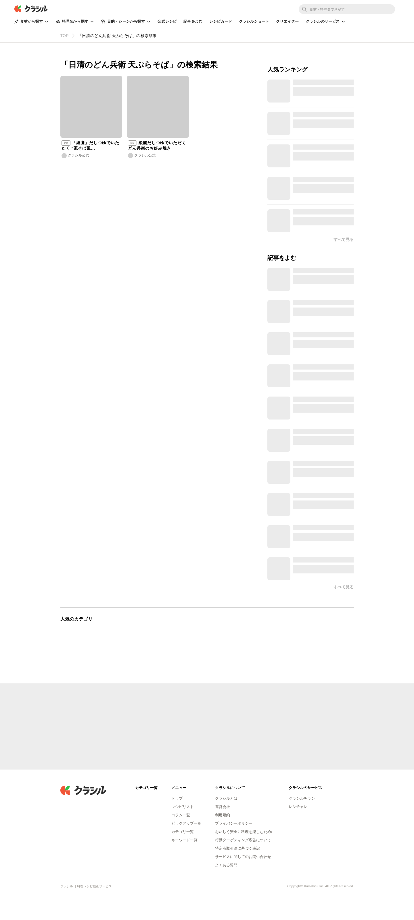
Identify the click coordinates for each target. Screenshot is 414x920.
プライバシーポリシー (233, 823)
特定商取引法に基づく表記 (237, 848)
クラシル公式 (78, 155)
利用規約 (222, 815)
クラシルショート (254, 21)
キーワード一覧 (184, 840)
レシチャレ (298, 807)
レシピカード (220, 21)
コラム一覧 (180, 815)
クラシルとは (226, 798)
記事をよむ (192, 21)
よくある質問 (226, 865)
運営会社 (222, 807)
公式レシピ (167, 21)
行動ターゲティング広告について (243, 840)
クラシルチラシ (302, 798)
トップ (177, 798)
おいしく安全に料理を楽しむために (245, 832)
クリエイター (287, 21)
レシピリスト (182, 807)
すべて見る (344, 587)
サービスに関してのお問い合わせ (243, 857)
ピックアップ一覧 (186, 823)
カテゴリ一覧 (182, 832)
